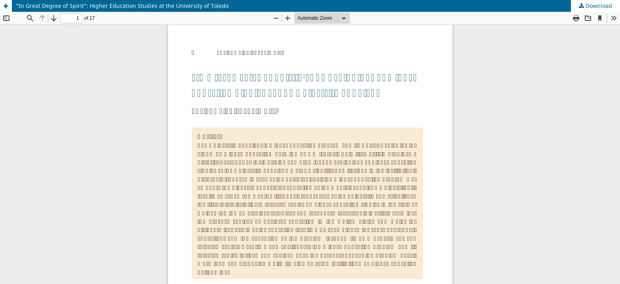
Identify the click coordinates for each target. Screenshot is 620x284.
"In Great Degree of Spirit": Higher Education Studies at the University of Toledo (122, 5)
